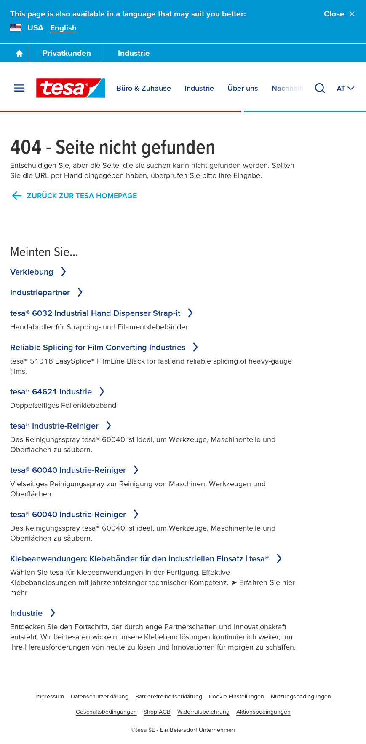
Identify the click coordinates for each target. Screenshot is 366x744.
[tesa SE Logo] (70, 88)
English (63, 27)
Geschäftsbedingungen (106, 711)
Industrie (134, 53)
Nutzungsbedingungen (301, 696)
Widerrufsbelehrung (203, 711)
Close (340, 13)
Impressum (49, 696)
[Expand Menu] (19, 88)
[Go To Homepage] (19, 53)
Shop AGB (157, 711)
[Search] (320, 88)
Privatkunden (67, 53)
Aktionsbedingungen (263, 711)
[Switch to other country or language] (346, 88)
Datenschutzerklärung (99, 696)
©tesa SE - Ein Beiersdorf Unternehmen (183, 729)
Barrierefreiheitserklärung (168, 696)
